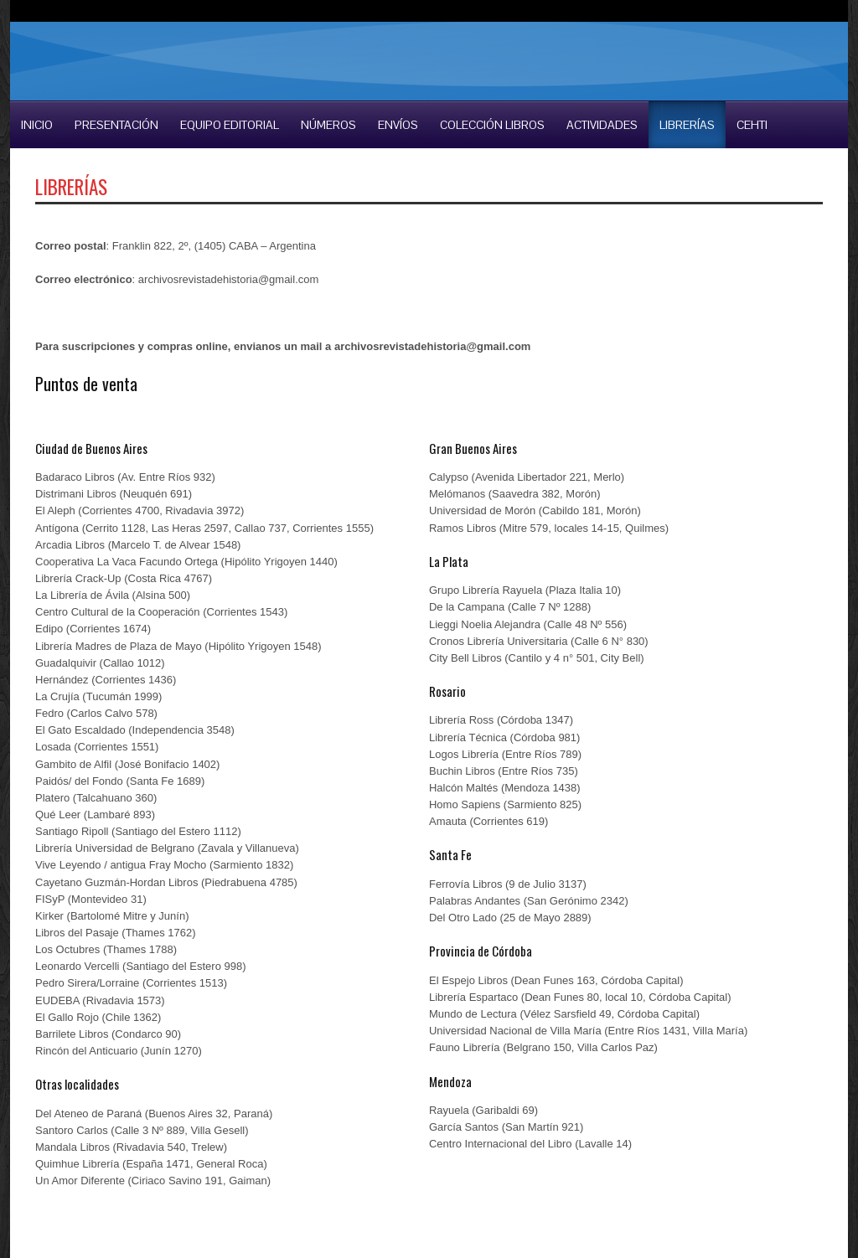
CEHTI (752, 124)
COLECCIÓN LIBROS (492, 124)
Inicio (37, 124)
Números (328, 124)
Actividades (602, 124)
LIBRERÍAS (687, 124)
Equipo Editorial (229, 124)
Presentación (116, 124)
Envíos (398, 124)
